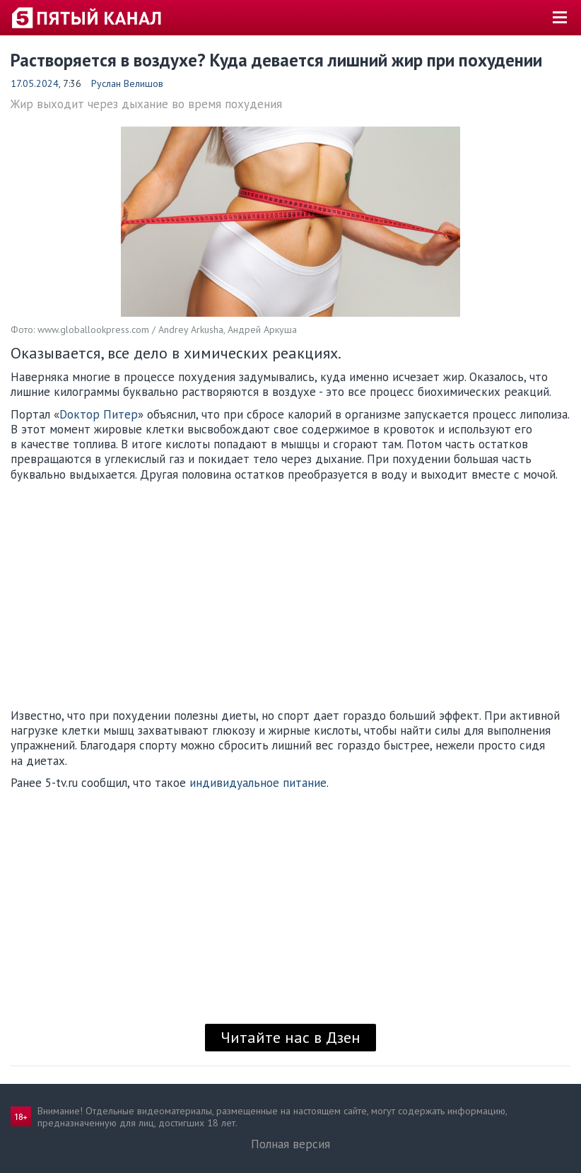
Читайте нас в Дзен (290, 1037)
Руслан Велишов (127, 83)
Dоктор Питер (98, 414)
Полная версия (290, 1144)
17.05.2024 (35, 83)
